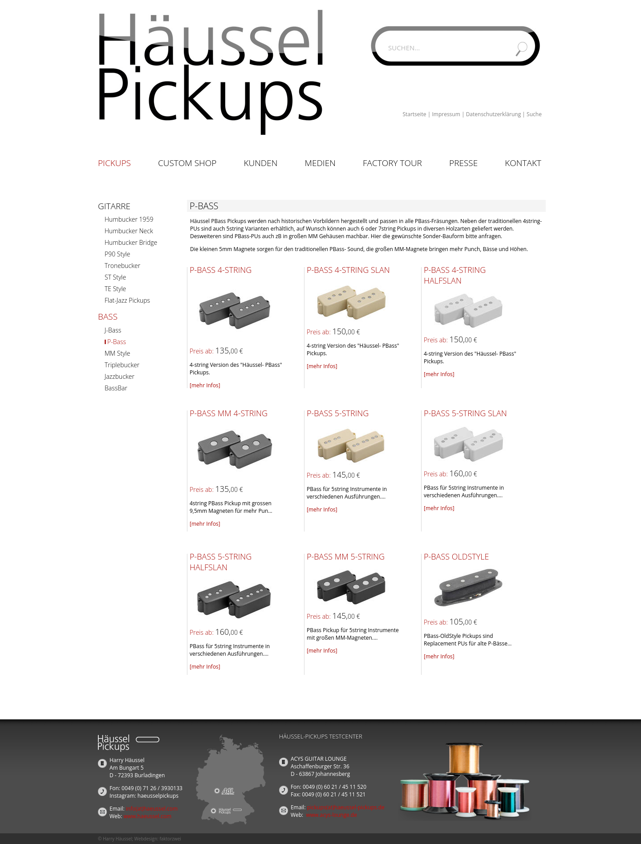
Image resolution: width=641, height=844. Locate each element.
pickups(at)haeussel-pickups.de (346, 807)
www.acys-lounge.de (331, 815)
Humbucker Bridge (131, 242)
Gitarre (114, 206)
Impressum (446, 114)
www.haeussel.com (147, 816)
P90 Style (117, 254)
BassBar (116, 388)
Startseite (414, 114)
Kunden (260, 163)
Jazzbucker (119, 376)
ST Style (115, 277)
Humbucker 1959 (129, 219)
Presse (463, 163)
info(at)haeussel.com (152, 808)
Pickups (114, 163)
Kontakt (523, 163)
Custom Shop (187, 163)
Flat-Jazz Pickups (127, 300)
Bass (108, 316)
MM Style (117, 353)
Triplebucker (122, 365)
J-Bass (113, 330)
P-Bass (116, 341)
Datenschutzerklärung (493, 114)
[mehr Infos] (205, 385)
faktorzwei (170, 839)
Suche (534, 114)
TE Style (115, 288)
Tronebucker (122, 265)
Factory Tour (392, 163)
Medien (320, 163)
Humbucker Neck (129, 231)
